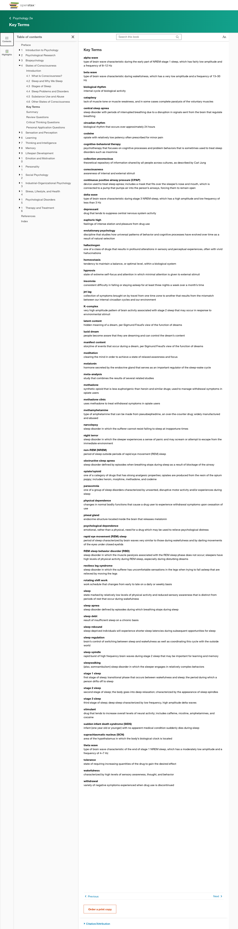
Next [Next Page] (218, 896)
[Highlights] (7, 52)
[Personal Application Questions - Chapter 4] (50, 127)
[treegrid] (46, 133)
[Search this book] (145, 37)
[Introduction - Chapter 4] (50, 70)
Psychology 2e (21, 18)
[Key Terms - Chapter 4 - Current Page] (50, 106)
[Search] (177, 37)
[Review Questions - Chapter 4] (50, 117)
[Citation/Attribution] (153, 924)
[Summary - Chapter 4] (50, 111)
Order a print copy (100, 909)
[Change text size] (224, 37)
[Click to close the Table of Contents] (7, 39)
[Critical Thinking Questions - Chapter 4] (50, 122)
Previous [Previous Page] (91, 896)
